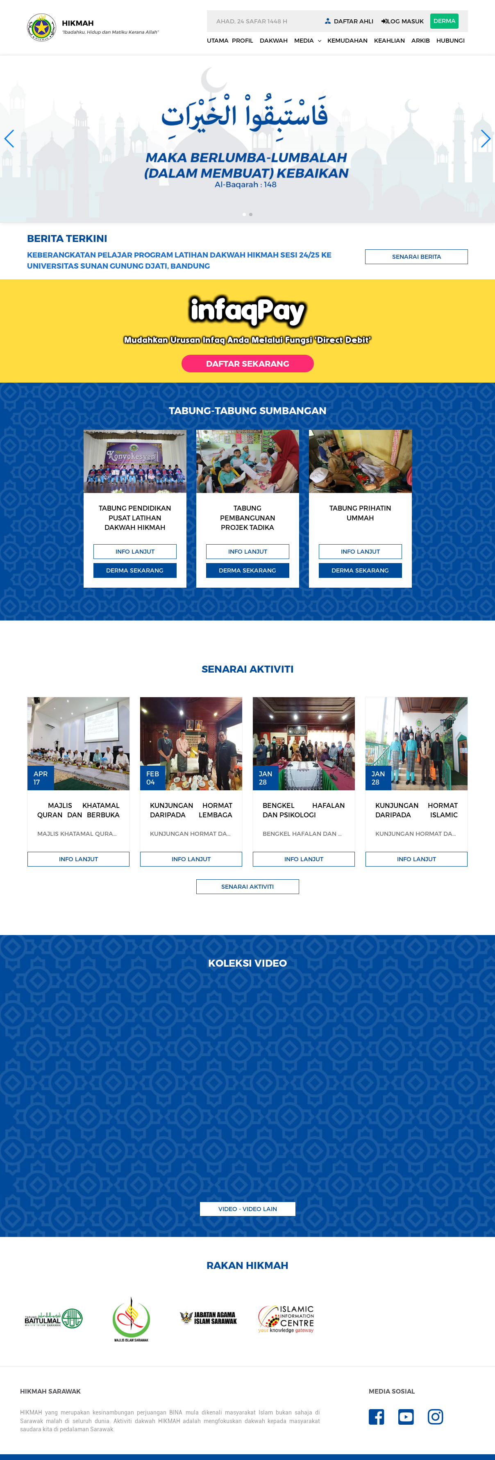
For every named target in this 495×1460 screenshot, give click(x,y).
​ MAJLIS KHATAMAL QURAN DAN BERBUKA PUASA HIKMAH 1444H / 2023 (78, 819)
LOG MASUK (402, 21)
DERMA (445, 20)
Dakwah (274, 40)
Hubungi (450, 40)
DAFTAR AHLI (353, 21)
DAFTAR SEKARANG (247, 363)
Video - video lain (247, 1208)
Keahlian (389, 40)
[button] (9, 139)
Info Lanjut (135, 551)
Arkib (420, 40)
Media (305, 40)
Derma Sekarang (134, 570)
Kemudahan (347, 40)
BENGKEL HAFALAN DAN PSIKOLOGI (304, 810)
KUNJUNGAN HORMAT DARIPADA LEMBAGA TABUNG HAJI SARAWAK (191, 814)
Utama (218, 40)
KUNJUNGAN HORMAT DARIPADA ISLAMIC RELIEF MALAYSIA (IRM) (416, 814)
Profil (242, 40)
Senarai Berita (416, 256)
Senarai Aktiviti (247, 886)
